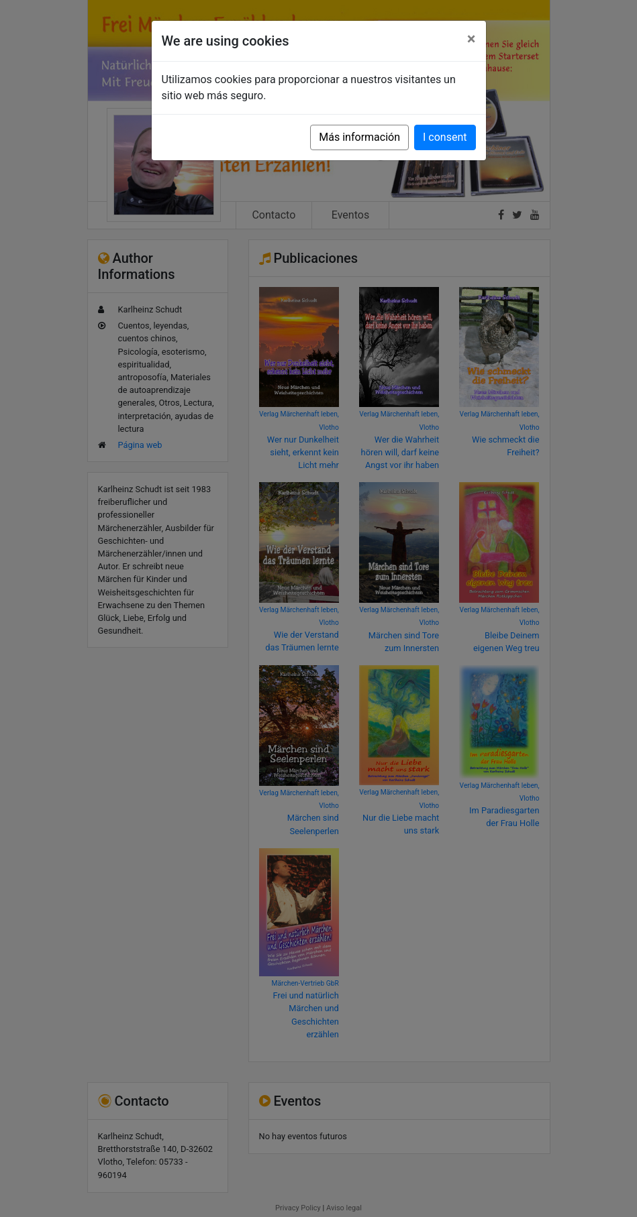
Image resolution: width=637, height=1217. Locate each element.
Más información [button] (359, 137)
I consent (445, 137)
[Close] (471, 39)
